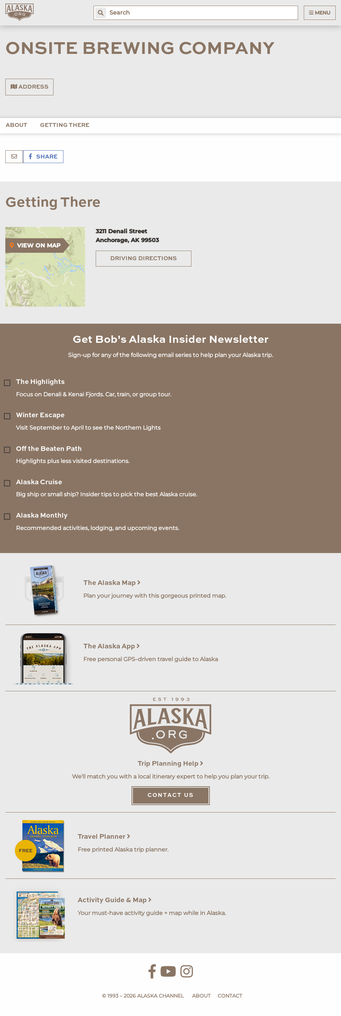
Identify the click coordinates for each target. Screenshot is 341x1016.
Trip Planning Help (170, 763)
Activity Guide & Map (115, 900)
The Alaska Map (112, 583)
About (16, 125)
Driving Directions (143, 259)
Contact (230, 996)
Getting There (64, 125)
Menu (319, 13)
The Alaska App (111, 646)
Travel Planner (104, 836)
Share (43, 157)
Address (30, 87)
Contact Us (170, 795)
